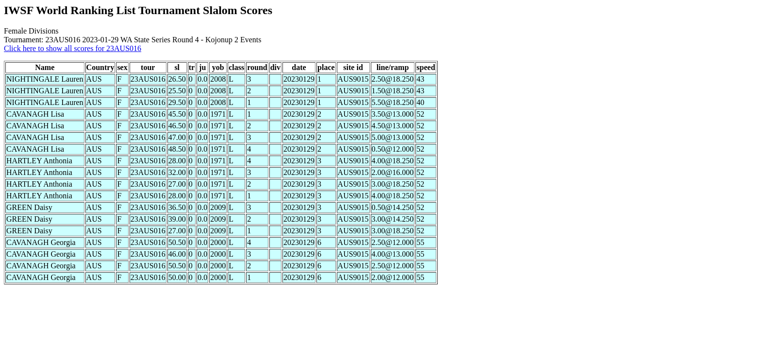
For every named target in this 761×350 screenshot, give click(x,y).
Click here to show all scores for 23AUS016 (72, 48)
